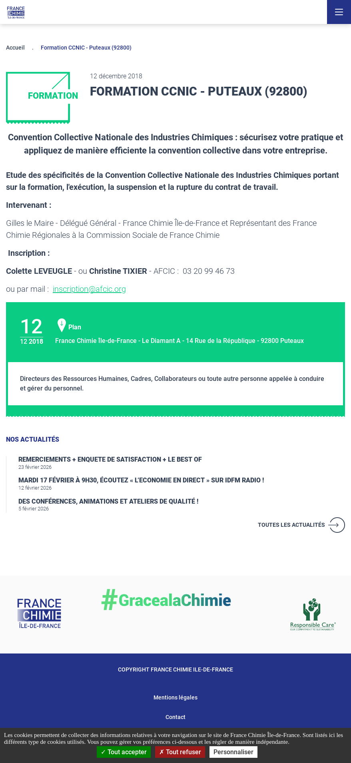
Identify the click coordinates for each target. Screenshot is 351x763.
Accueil (15, 47)
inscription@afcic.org (89, 289)
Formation (53, 96)
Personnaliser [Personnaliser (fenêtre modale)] (233, 752)
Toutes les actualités (291, 525)
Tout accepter (124, 752)
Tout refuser (180, 752)
